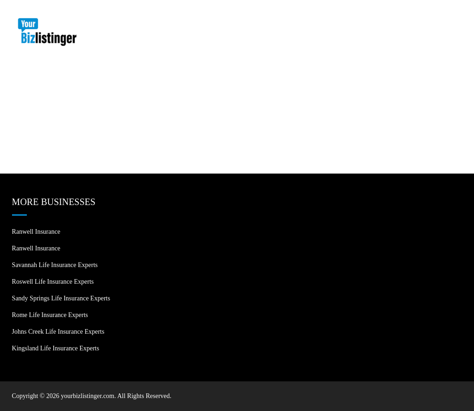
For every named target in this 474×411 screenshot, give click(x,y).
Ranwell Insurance (36, 231)
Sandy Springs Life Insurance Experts (61, 298)
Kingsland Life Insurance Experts (56, 348)
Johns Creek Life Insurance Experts (58, 331)
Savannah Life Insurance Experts (55, 265)
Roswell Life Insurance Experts (53, 281)
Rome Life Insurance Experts (50, 314)
